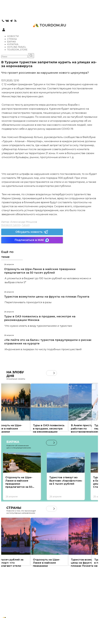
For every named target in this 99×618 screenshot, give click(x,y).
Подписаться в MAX (32, 240)
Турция (26, 224)
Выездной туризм (10, 224)
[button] (54, 373)
